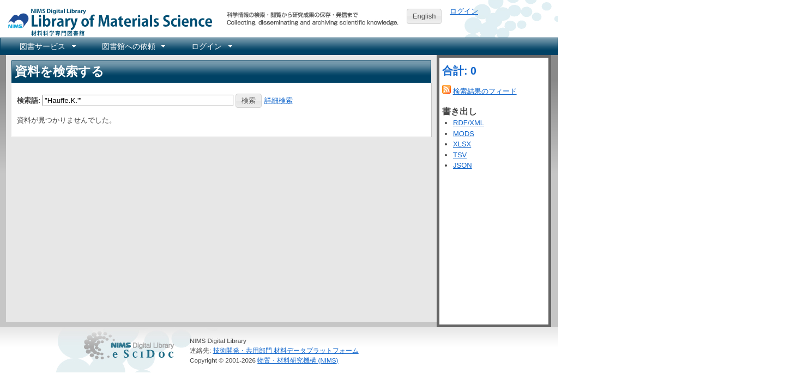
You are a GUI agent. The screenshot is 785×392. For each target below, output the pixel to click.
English (424, 16)
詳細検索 (278, 100)
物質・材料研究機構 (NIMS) (297, 360)
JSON (462, 165)
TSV (460, 155)
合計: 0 (459, 71)
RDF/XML (468, 123)
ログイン (464, 11)
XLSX (462, 144)
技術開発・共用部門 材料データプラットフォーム (286, 350)
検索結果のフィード (485, 91)
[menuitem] (46, 46)
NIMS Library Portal (107, 21)
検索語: (28, 100)
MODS (463, 134)
